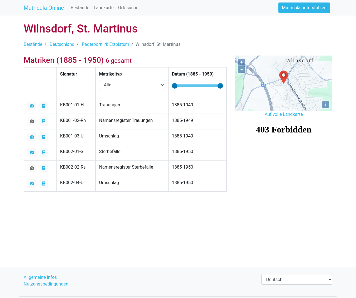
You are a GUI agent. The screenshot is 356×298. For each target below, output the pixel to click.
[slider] (174, 86)
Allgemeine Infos (40, 277)
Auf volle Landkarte (283, 114)
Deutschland (62, 44)
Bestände (80, 7)
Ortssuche (128, 7)
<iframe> (283, 150)
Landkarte (104, 7)
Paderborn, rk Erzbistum (105, 44)
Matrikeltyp (110, 74)
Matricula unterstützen (304, 7)
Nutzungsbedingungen (46, 284)
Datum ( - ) (193, 74)
